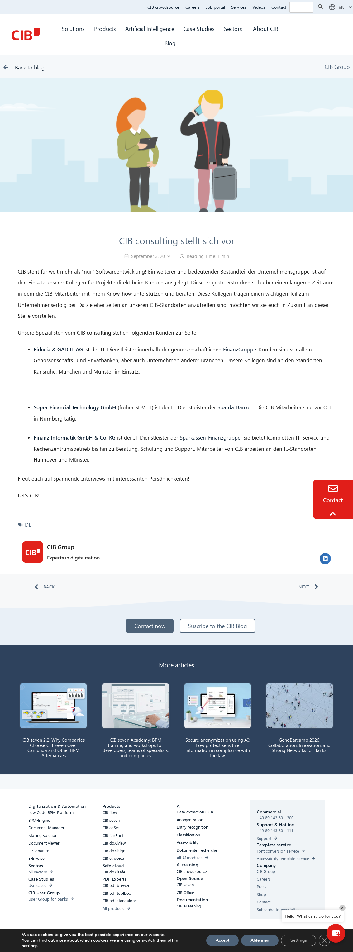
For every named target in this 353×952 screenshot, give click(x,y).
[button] (325, 558)
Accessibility (102, 940)
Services (238, 7)
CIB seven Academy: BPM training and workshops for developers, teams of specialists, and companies (136, 748)
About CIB (265, 28)
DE (28, 524)
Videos (258, 7)
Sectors (234, 28)
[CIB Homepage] (25, 34)
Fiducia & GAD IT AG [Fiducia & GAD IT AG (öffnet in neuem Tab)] (58, 349)
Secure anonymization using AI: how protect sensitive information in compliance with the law (217, 748)
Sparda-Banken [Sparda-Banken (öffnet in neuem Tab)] (235, 407)
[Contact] (333, 488)
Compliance (130, 940)
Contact (278, 7)
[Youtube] (243, 942)
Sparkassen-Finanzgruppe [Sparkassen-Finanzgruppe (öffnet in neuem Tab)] (210, 437)
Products (105, 28)
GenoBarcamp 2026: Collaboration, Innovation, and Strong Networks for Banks (299, 745)
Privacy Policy (180, 940)
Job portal (215, 7)
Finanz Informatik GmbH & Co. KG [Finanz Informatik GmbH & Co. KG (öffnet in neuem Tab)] (75, 437)
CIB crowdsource (163, 7)
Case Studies (199, 28)
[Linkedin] (230, 942)
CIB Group (337, 66)
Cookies (154, 940)
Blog (170, 43)
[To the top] (333, 513)
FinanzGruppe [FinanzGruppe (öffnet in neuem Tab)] (239, 349)
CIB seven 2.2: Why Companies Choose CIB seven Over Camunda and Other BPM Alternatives (53, 748)
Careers (192, 7)
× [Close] (342, 908)
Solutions (73, 28)
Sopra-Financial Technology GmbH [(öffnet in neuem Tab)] (75, 407)
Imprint (204, 940)
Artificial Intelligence (149, 28)
